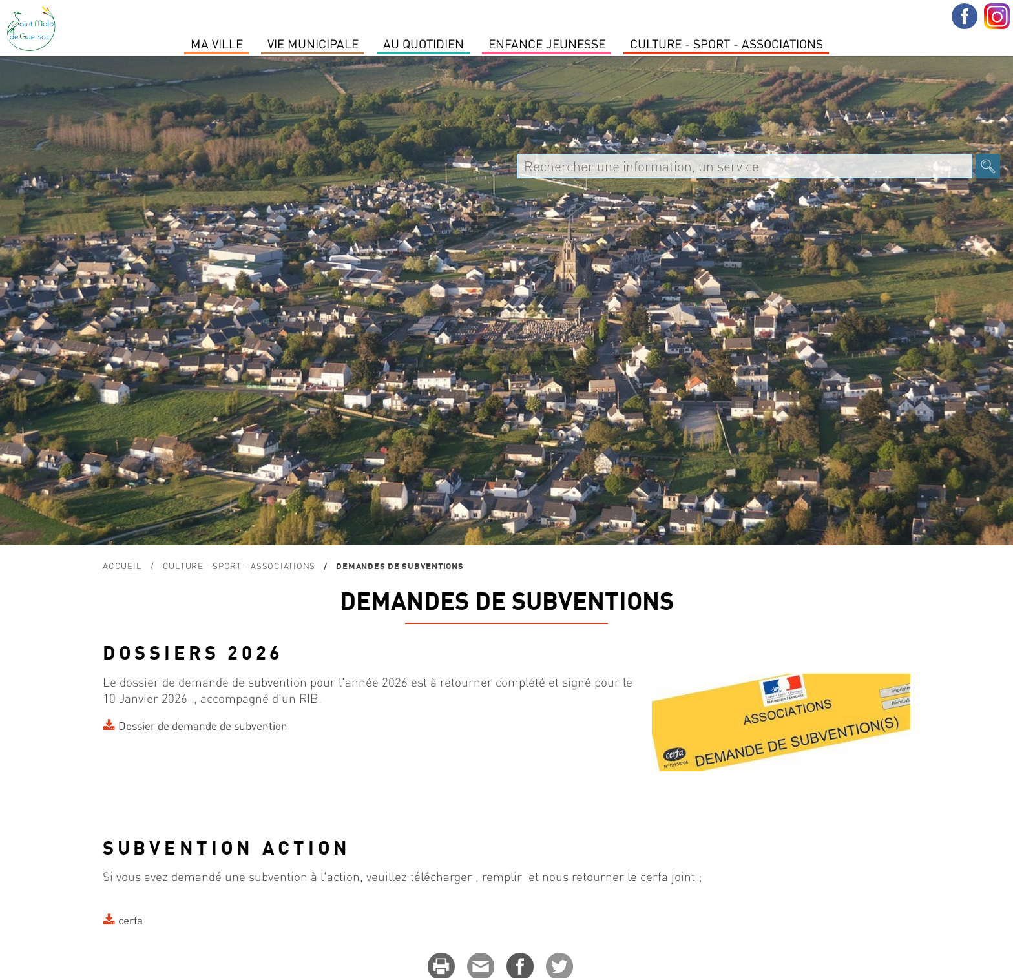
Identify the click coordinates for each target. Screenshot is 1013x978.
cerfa (130, 920)
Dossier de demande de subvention (202, 725)
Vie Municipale (313, 43)
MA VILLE (217, 43)
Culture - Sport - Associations (726, 43)
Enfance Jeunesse (546, 43)
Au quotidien (423, 43)
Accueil (122, 565)
